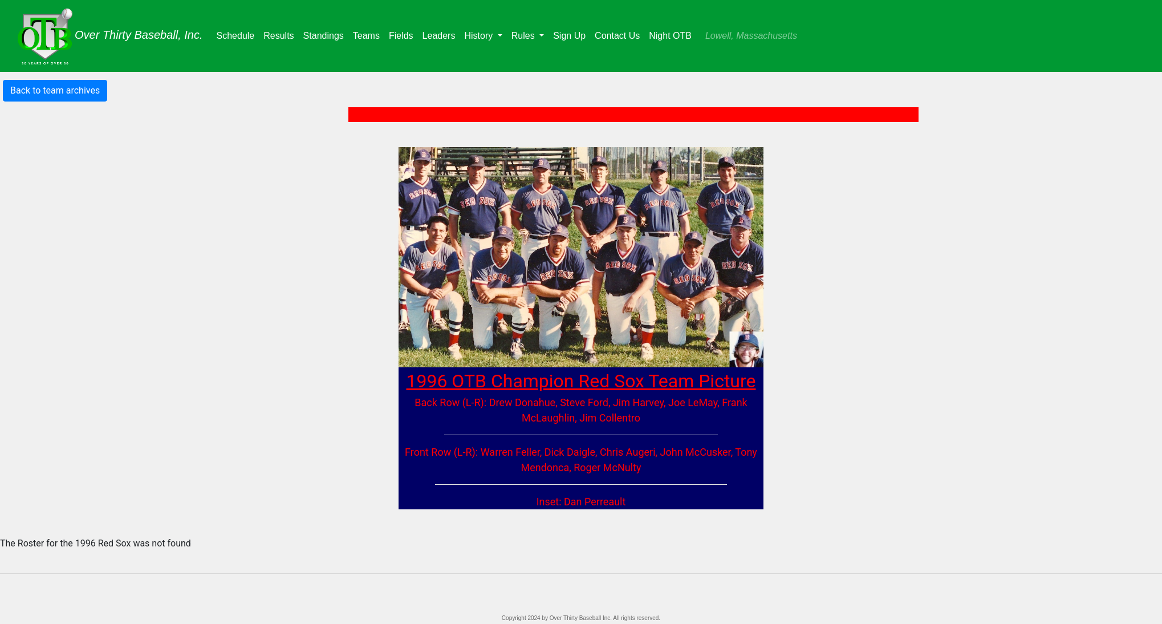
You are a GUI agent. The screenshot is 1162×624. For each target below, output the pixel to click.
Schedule (238, 34)
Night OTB (670, 35)
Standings (325, 34)
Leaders (441, 34)
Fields (403, 34)
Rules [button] (524, 35)
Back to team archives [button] (55, 90)
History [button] (479, 35)
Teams (368, 34)
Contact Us (617, 35)
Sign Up (569, 35)
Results (280, 34)
